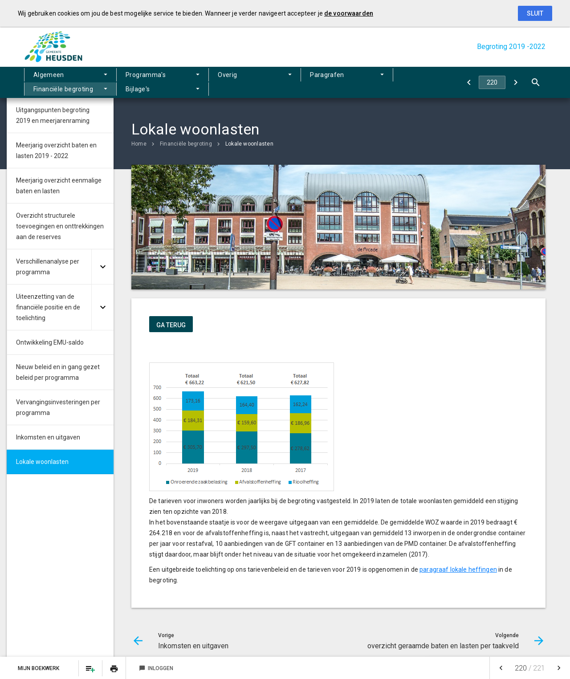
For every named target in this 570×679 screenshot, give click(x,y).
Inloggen (156, 668)
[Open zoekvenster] (535, 82)
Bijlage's (362, 82)
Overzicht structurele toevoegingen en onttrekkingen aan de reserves (60, 226)
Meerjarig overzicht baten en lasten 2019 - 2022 (56, 150)
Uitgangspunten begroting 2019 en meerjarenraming (53, 115)
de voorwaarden (348, 13)
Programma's (111, 82)
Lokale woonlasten (249, 144)
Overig (167, 82)
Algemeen (48, 82)
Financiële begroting (294, 82)
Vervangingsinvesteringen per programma (58, 407)
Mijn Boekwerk (39, 668)
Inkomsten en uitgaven (48, 437)
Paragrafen (221, 82)
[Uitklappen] (102, 267)
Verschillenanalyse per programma (47, 267)
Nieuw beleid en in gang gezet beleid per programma (58, 372)
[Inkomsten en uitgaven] (469, 82)
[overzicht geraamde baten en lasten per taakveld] (515, 82)
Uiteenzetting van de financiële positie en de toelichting (48, 307)
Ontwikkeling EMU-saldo (50, 342)
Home (139, 144)
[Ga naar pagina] (492, 82)
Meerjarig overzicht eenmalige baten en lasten (59, 186)
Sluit (535, 13)
